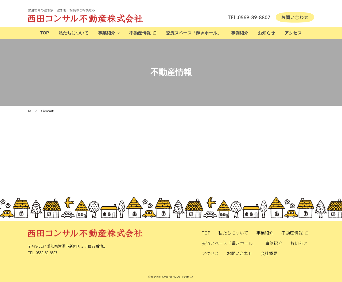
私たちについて (73, 33)
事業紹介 (106, 33)
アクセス (293, 33)
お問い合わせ (239, 253)
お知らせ (266, 33)
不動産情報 (140, 33)
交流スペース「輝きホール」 (193, 33)
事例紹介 (239, 33)
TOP (44, 33)
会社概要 (269, 253)
